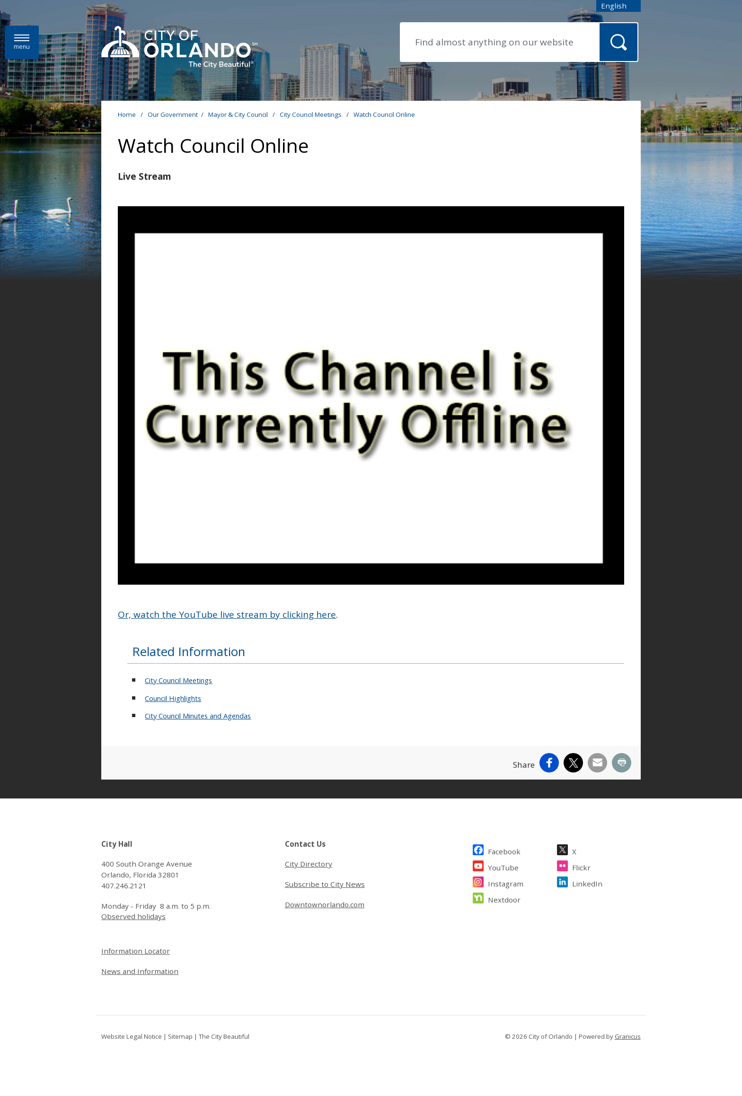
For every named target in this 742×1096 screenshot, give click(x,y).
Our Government (173, 114)
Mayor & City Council (238, 114)
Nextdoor (504, 898)
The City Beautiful (224, 1036)
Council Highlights (173, 698)
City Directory (308, 863)
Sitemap (180, 1036)
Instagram (505, 882)
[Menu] (22, 42)
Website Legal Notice (131, 1036)
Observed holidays (133, 916)
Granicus (628, 1036)
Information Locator (135, 951)
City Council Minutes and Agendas (198, 715)
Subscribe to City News (325, 884)
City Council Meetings (311, 114)
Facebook (504, 850)
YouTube (503, 866)
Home (127, 114)
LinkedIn (587, 882)
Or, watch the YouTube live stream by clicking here (227, 614)
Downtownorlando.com (324, 904)
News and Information (139, 971)
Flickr (581, 866)
